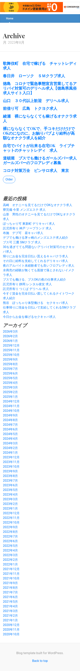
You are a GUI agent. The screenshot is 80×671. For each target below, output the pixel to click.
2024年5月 (10, 434)
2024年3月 (10, 443)
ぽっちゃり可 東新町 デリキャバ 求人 (29, 223)
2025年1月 (10, 397)
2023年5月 (10, 490)
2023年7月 (10, 480)
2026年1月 (10, 341)
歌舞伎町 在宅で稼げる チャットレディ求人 (40, 65)
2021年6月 (10, 597)
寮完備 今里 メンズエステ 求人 (24, 210)
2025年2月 (10, 392)
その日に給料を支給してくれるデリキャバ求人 (35, 261)
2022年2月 (10, 560)
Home (9, 18)
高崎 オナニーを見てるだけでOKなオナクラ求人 (37, 205)
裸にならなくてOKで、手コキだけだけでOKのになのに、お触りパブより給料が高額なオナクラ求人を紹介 (39, 133)
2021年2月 (10, 615)
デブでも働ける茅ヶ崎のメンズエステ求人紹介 (35, 237)
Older (9, 179)
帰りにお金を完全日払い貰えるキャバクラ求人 (35, 256)
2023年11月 (11, 462)
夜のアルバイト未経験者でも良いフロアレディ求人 (38, 265)
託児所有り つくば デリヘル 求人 (26, 289)
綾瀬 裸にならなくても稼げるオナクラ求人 (40, 118)
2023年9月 (10, 471)
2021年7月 (10, 592)
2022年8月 (10, 532)
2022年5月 (10, 546)
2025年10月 (11, 355)
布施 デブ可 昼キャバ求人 (23, 233)
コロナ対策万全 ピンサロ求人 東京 (36, 170)
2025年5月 (10, 378)
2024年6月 (10, 429)
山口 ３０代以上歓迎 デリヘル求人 (36, 100)
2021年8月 (10, 588)
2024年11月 (11, 406)
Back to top (40, 661)
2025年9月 (10, 359)
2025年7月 (10, 369)
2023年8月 (10, 476)
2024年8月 (10, 420)
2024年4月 (10, 438)
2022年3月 (10, 555)
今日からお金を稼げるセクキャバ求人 (29, 317)
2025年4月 (10, 383)
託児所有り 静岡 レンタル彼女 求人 (27, 284)
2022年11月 (11, 518)
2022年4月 (10, 550)
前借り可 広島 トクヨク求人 (30, 108)
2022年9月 (10, 527)
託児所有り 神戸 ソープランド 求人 (27, 228)
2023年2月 (10, 504)
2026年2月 (10, 336)
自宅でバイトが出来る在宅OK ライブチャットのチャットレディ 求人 (39, 148)
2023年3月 (10, 499)
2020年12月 (11, 625)
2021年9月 (10, 583)
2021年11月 (11, 574)
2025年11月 (11, 350)
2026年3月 (10, 331)
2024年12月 (11, 401)
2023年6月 (10, 485)
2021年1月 (10, 620)
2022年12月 (11, 513)
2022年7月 (10, 536)
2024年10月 (11, 411)
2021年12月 (11, 569)
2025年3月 (10, 387)
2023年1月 (10, 508)
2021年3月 (10, 611)
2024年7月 (10, 425)
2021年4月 (10, 606)
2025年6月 (10, 373)
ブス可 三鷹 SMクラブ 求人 (22, 242)
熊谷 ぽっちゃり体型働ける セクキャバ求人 (35, 303)
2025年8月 (10, 364)
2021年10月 (11, 578)
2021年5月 (10, 601)
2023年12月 (11, 457)
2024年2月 (10, 448)
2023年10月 (11, 466)
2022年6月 (10, 541)
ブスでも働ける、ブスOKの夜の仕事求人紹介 (34, 279)
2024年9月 (10, 415)
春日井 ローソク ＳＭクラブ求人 (34, 75)
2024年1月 (10, 452)
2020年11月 (11, 629)
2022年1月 (10, 564)
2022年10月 (11, 522)
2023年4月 (10, 494)
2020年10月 (11, 634)
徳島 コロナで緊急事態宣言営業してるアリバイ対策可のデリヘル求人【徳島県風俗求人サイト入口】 (40, 88)
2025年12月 (11, 345)
